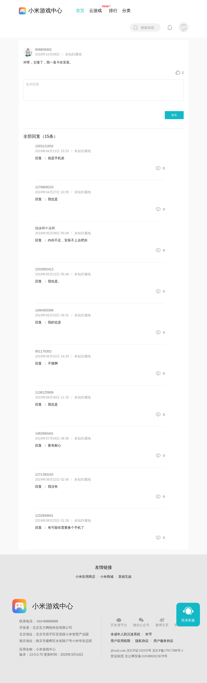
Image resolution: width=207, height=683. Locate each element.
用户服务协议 (163, 641)
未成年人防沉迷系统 (125, 634)
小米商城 (106, 576)
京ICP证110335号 (139, 650)
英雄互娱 (125, 576)
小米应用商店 (85, 576)
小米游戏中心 (45, 10)
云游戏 (95, 10)
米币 (148, 634)
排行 (113, 10)
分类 (126, 10)
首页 (80, 10)
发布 (174, 115)
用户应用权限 (120, 641)
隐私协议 (142, 641)
